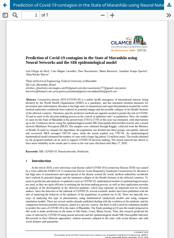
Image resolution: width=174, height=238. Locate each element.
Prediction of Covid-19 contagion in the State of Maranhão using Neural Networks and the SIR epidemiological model (93, 5)
